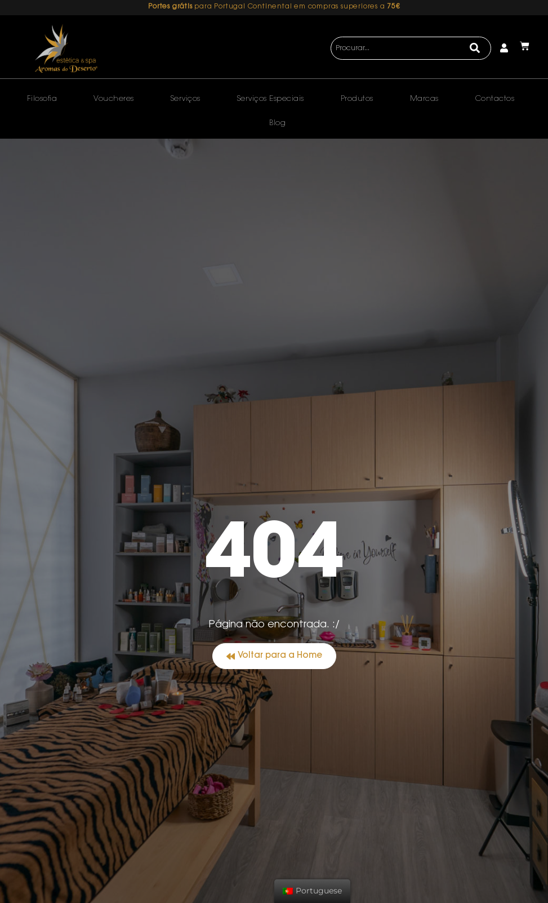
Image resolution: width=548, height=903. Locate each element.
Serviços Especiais (270, 99)
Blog (277, 123)
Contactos (495, 99)
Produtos (357, 99)
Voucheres (113, 99)
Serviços (186, 99)
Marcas (424, 99)
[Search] (475, 48)
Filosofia (42, 99)
